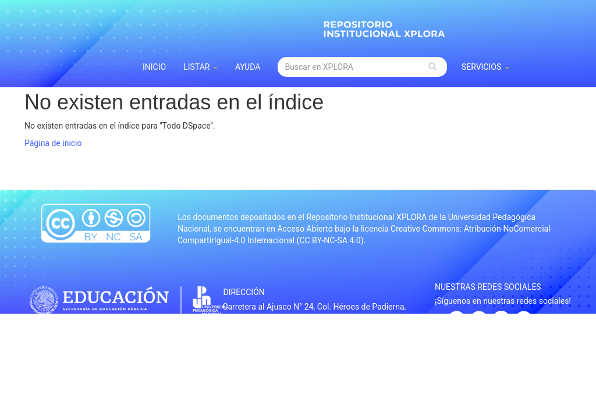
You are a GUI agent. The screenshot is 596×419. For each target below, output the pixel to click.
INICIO (154, 67)
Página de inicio (53, 143)
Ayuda (248, 67)
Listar (200, 67)
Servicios (485, 67)
